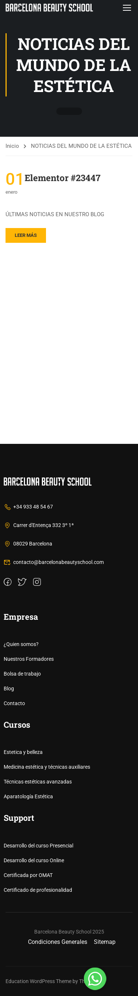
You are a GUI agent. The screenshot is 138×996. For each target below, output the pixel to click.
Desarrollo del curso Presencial (38, 846)
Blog (9, 688)
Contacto (14, 703)
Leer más (26, 235)
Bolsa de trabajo (22, 674)
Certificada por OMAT (28, 875)
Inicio (12, 146)
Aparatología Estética (28, 796)
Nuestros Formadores (29, 659)
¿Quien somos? (21, 644)
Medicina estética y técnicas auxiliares (47, 767)
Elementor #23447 (62, 178)
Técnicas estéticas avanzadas (38, 782)
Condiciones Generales (57, 941)
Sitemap (105, 941)
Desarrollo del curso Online (34, 860)
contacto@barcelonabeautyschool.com (54, 562)
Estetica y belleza (23, 752)
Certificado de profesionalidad (38, 890)
